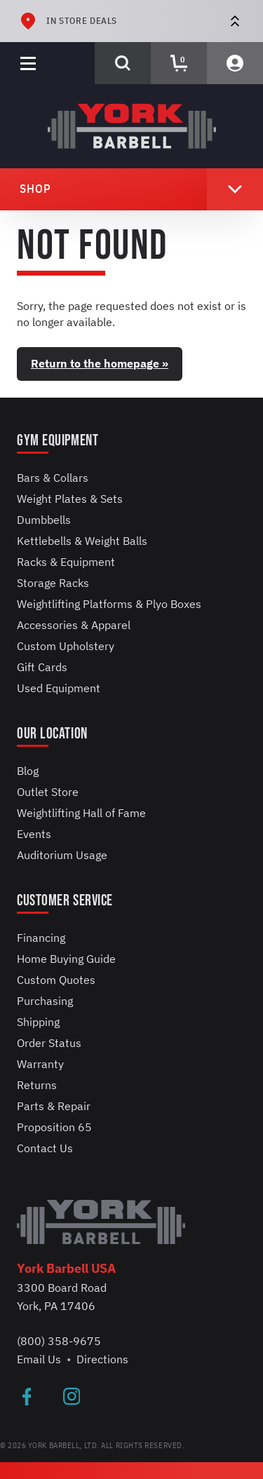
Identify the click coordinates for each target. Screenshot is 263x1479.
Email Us (39, 1359)
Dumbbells (44, 520)
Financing (41, 938)
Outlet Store (48, 792)
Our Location (52, 733)
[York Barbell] (132, 126)
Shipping (38, 1022)
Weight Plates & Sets (70, 499)
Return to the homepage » (99, 363)
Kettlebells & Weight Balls (82, 541)
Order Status (49, 1043)
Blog (28, 771)
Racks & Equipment (66, 562)
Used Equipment (58, 688)
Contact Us (45, 1148)
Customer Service (65, 900)
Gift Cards (42, 667)
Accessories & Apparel (73, 625)
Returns (37, 1085)
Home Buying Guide (66, 959)
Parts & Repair (53, 1106)
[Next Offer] (235, 21)
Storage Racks (53, 583)
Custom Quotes (56, 980)
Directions (102, 1359)
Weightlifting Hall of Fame (81, 813)
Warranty (40, 1064)
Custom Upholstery (65, 646)
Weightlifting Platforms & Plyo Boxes (109, 604)
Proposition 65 (54, 1127)
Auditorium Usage (62, 855)
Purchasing (45, 1001)
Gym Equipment (57, 440)
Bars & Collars (52, 478)
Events (34, 834)
